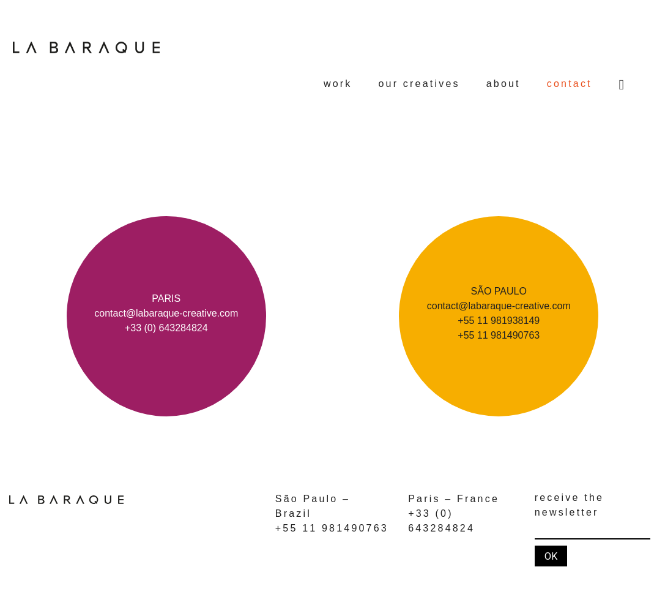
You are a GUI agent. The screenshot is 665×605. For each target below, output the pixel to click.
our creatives (419, 83)
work (338, 83)
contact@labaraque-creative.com (166, 313)
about (503, 83)
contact (569, 83)
